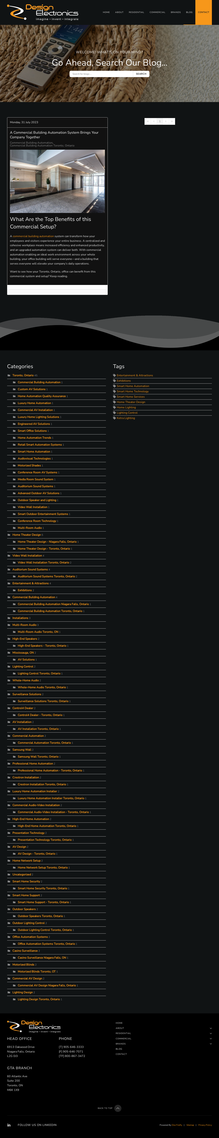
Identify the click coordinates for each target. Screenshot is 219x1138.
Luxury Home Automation (34, 403)
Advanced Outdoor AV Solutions (38, 493)
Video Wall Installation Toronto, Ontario (43, 563)
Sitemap (190, 1125)
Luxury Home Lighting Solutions (38, 417)
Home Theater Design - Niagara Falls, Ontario (47, 542)
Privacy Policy (205, 1125)
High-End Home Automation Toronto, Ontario (47, 826)
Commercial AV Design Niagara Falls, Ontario (47, 985)
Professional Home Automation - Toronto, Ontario (50, 771)
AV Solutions (26, 660)
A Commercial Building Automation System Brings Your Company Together (54, 135)
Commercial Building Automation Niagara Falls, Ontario (53, 604)
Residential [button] (136, 12)
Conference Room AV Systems (37, 472)
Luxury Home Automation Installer (34, 791)
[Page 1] (160, 121)
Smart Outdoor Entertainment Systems (43, 514)
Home (106, 12)
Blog (189, 12)
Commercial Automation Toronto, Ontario (44, 743)
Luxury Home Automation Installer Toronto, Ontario (51, 798)
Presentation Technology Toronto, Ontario (45, 840)
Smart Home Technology (133, 392)
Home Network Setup (26, 861)
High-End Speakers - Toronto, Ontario (42, 646)
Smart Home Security (26, 881)
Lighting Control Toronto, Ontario (39, 673)
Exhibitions (25, 590)
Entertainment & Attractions (30, 583)
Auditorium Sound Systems (35, 486)
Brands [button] (176, 12)
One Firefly (177, 1125)
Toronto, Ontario (23, 375)
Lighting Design (22, 992)
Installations (20, 618)
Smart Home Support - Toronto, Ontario (43, 902)
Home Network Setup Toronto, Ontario (43, 868)
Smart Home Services (131, 397)
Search (141, 74)
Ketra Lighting (126, 418)
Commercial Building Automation (31, 142)
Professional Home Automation (32, 764)
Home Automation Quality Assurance (42, 396)
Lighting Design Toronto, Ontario (39, 999)
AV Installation (21, 722)
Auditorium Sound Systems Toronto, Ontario (46, 576)
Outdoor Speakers (24, 909)
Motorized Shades (29, 466)
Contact (203, 12)
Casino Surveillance (25, 951)
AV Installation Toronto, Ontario (38, 729)
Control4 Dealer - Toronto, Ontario (40, 715)
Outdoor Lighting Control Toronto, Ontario (45, 930)
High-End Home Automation (30, 819)
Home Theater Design (26, 535)
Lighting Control (22, 667)
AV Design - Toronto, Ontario (36, 854)
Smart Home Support (26, 895)
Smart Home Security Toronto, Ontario (42, 888)
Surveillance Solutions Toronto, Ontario (43, 701)
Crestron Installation (25, 777)
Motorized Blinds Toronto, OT (37, 972)
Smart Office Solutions (32, 431)
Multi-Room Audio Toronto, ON (38, 632)
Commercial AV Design (27, 979)
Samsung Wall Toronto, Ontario (38, 757)
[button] (117, 1108)
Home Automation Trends (34, 438)
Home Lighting (126, 408)
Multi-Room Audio (30, 528)
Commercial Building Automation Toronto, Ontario (42, 145)
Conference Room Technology (37, 521)
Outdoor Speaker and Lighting (37, 500)
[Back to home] (43, 12)
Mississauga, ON (23, 653)
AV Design (19, 847)
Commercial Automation (28, 736)
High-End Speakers (24, 639)
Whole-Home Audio (25, 680)
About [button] (119, 12)
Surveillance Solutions (26, 694)
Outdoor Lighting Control (28, 923)
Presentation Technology (28, 833)
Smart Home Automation (34, 452)
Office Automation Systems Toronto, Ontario (46, 944)
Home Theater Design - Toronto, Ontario (44, 549)
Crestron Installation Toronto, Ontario (42, 784)
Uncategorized (21, 875)
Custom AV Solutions (32, 389)
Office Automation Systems (30, 937)
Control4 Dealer (22, 708)
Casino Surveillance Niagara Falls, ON (42, 958)
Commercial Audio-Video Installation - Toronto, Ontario (53, 812)
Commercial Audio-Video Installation (36, 805)
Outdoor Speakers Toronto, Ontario (40, 916)
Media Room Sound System (35, 479)
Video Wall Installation (32, 507)
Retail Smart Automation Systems (40, 445)
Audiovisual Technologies (34, 459)
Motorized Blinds (23, 965)
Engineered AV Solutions (34, 424)
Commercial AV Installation (35, 410)
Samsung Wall (21, 750)
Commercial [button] (157, 12)
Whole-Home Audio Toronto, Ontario (42, 687)
